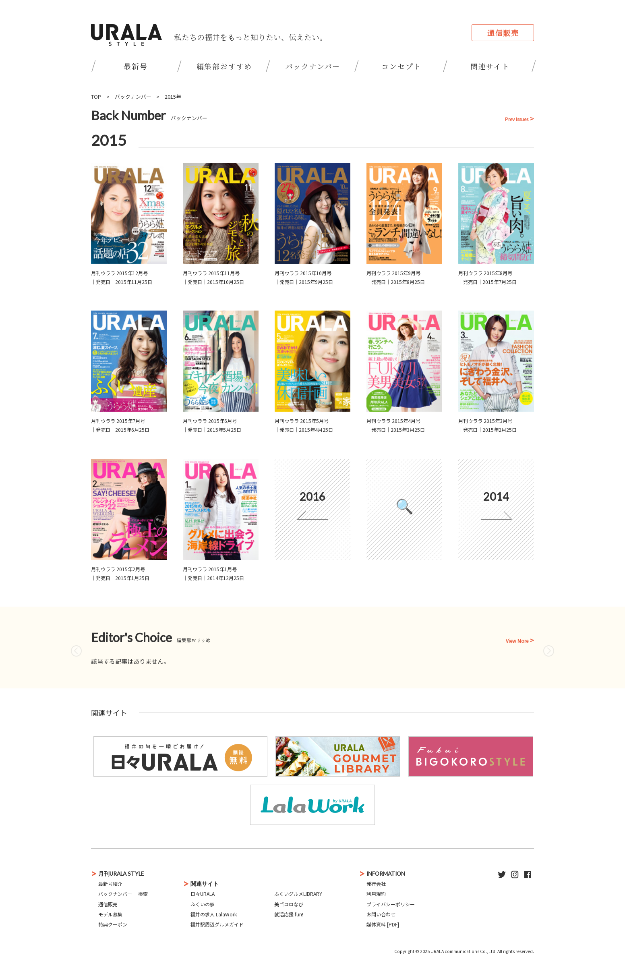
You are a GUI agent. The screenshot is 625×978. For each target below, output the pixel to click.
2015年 (173, 96)
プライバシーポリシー (390, 904)
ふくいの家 (202, 904)
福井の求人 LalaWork (213, 914)
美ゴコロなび (288, 904)
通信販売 (503, 32)
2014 (496, 496)
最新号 (135, 66)
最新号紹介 (110, 883)
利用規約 (376, 893)
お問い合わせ (380, 914)
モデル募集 (110, 914)
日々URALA (202, 893)
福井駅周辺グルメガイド (217, 924)
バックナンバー (313, 66)
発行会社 (376, 883)
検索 (143, 893)
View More (517, 640)
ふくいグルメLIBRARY (298, 893)
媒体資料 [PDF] (382, 924)
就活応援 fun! (288, 914)
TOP (96, 96)
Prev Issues (516, 119)
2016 (312, 496)
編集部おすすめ (224, 66)
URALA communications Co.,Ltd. (463, 951)
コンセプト (401, 66)
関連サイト (490, 66)
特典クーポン (112, 924)
